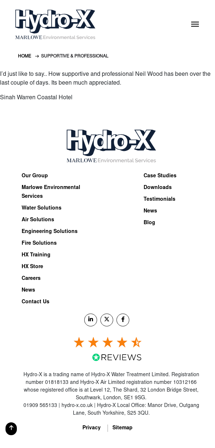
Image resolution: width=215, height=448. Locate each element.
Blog (149, 223)
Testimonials (159, 199)
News (28, 290)
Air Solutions (38, 220)
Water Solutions (42, 208)
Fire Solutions (39, 243)
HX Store (32, 267)
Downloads (158, 187)
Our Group (35, 176)
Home (24, 56)
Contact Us (35, 302)
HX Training (36, 255)
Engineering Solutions (50, 231)
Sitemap (122, 428)
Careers (31, 278)
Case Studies (160, 176)
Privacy (91, 428)
